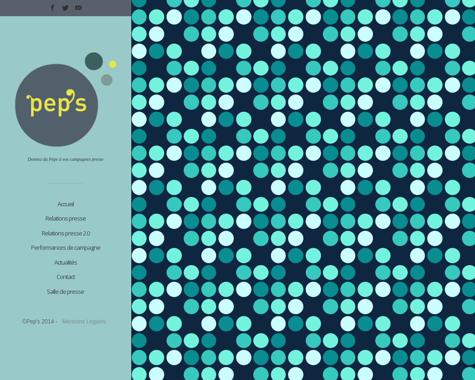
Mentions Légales (84, 321)
